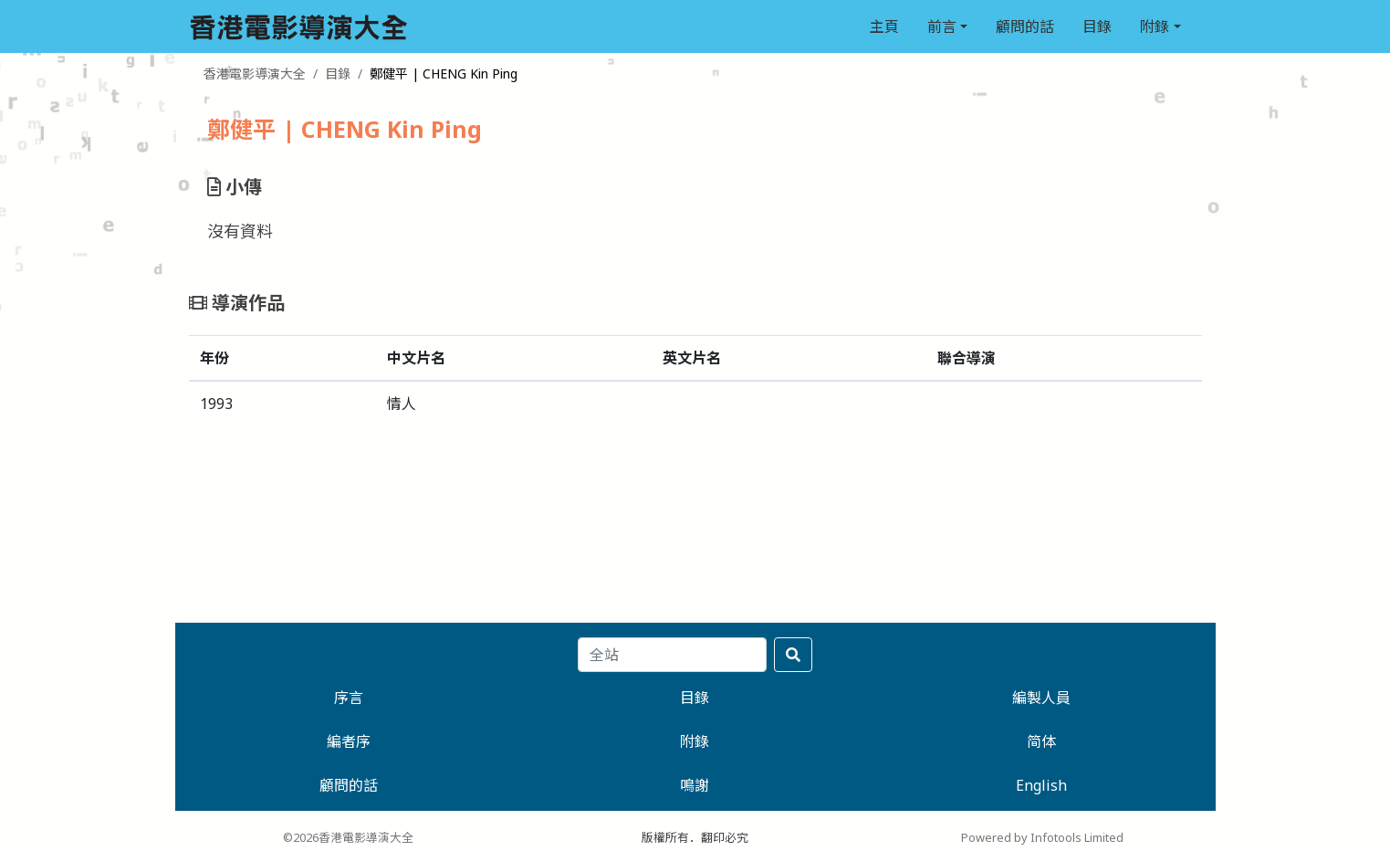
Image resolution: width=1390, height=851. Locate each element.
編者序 (349, 741)
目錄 (1097, 26)
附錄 (1154, 26)
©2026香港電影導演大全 (348, 837)
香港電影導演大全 (255, 73)
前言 (941, 26)
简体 (1041, 741)
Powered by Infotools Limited (1042, 837)
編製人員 (1041, 698)
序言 (348, 698)
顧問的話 (1025, 26)
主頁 (884, 26)
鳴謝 (694, 785)
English (1041, 785)
